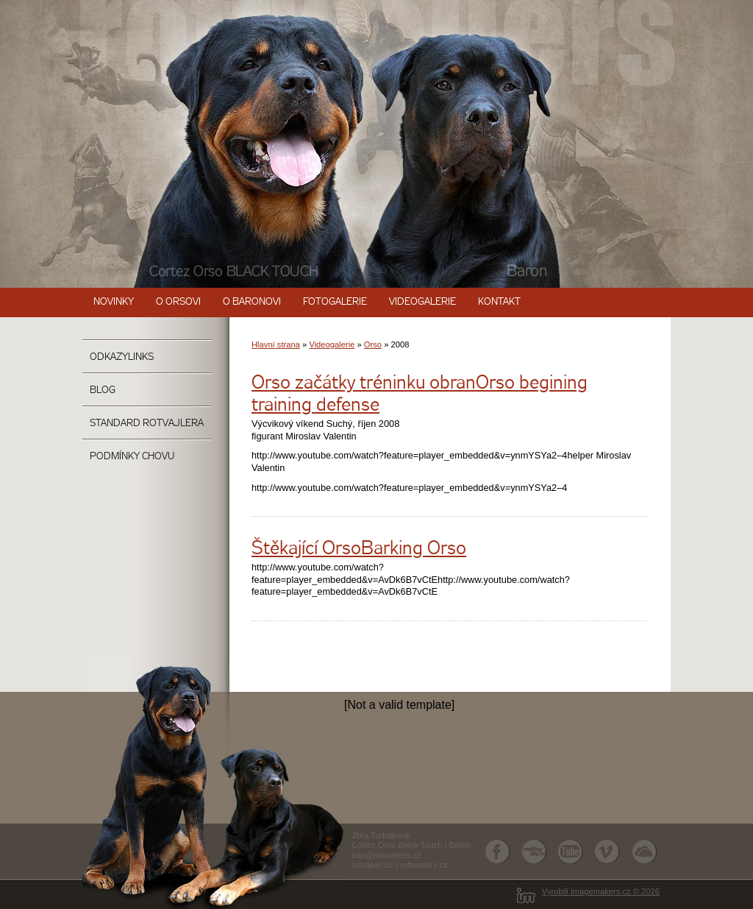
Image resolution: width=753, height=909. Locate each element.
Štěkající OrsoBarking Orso (358, 549)
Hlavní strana (275, 344)
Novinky (113, 302)
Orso (373, 344)
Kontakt (499, 302)
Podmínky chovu (132, 457)
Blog (102, 390)
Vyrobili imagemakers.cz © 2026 (601, 891)
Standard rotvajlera (147, 424)
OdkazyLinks (122, 357)
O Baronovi (252, 302)
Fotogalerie (335, 302)
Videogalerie (422, 302)
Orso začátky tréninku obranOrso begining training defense (419, 395)
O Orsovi (178, 302)
